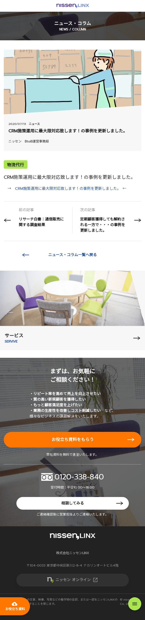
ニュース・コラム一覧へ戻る (72, 255)
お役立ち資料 (15, 606)
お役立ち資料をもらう (73, 439)
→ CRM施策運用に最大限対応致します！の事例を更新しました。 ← (67, 188)
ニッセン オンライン (77, 580)
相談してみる (72, 503)
